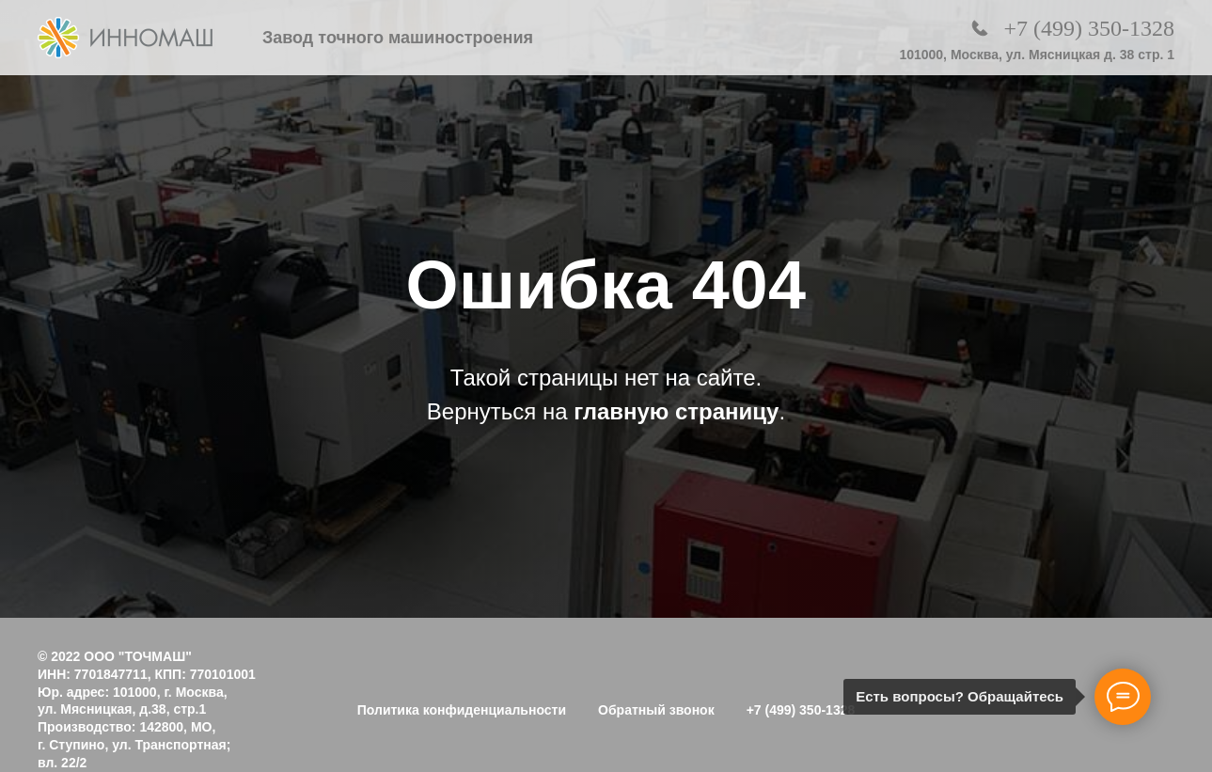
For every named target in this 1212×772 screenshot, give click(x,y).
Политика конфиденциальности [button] (461, 709)
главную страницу (676, 411)
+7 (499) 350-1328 (1088, 28)
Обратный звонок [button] (656, 709)
